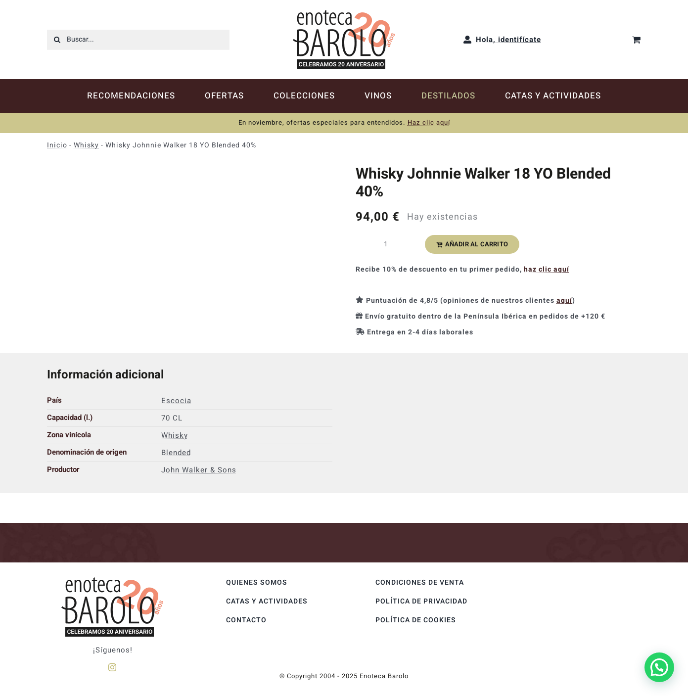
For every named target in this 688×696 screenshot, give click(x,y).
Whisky (86, 145)
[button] (659, 667)
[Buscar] (57, 39)
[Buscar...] (138, 39)
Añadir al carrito (472, 244)
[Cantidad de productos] (385, 244)
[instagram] (112, 667)
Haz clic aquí (429, 122)
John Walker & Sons (198, 469)
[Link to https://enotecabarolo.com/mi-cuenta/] (467, 40)
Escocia (176, 400)
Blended (176, 452)
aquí (564, 300)
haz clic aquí (546, 269)
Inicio (57, 145)
